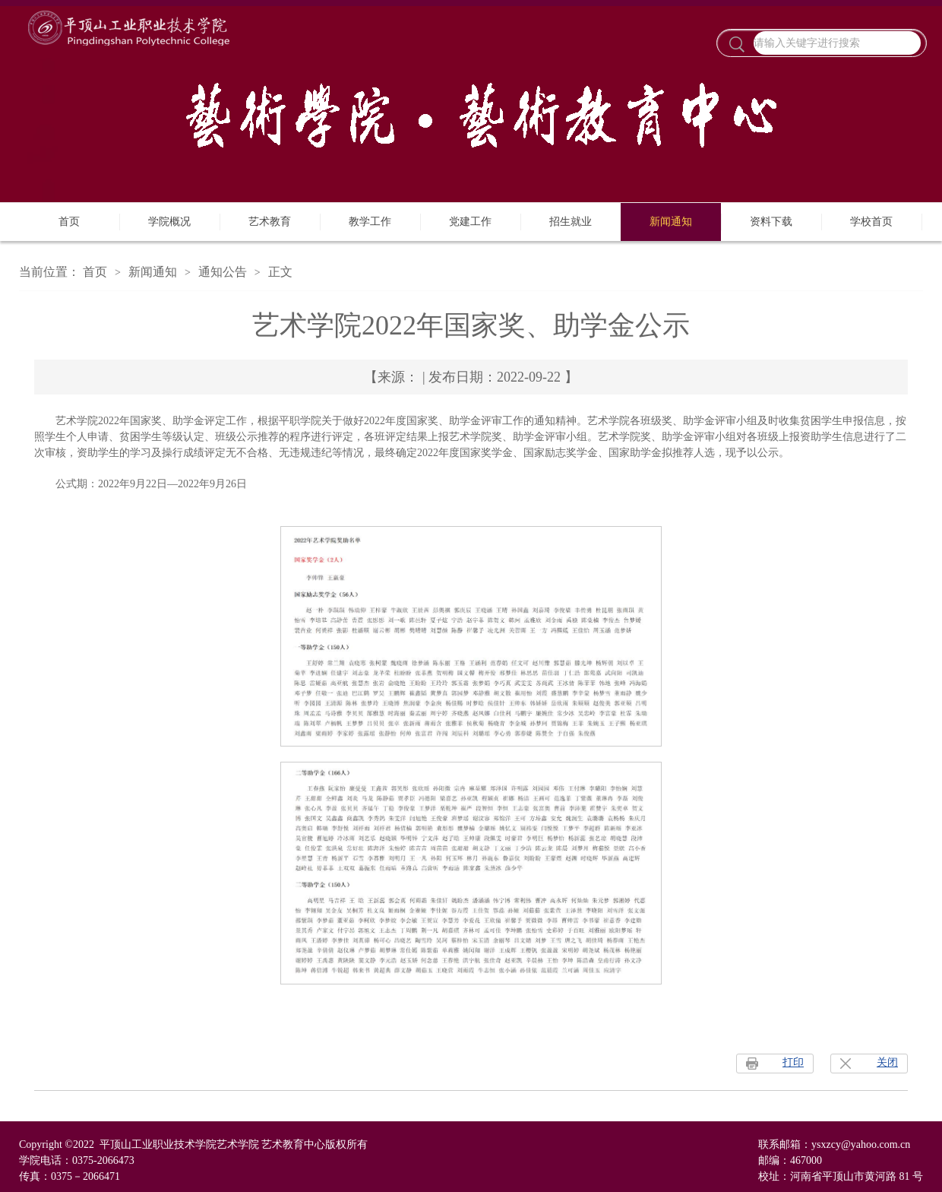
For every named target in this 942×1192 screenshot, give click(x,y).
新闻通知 (671, 221)
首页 (69, 221)
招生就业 (570, 221)
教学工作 (370, 221)
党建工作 (470, 221)
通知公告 (222, 271)
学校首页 (871, 221)
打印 (793, 1062)
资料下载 (771, 221)
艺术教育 (269, 221)
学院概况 (169, 221)
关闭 (887, 1062)
